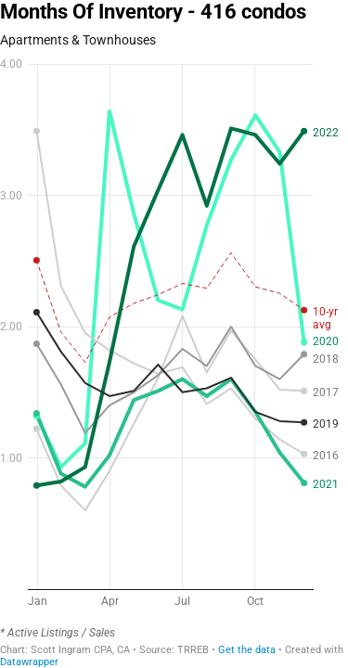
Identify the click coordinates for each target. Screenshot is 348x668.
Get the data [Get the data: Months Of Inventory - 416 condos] (247, 650)
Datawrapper (29, 662)
